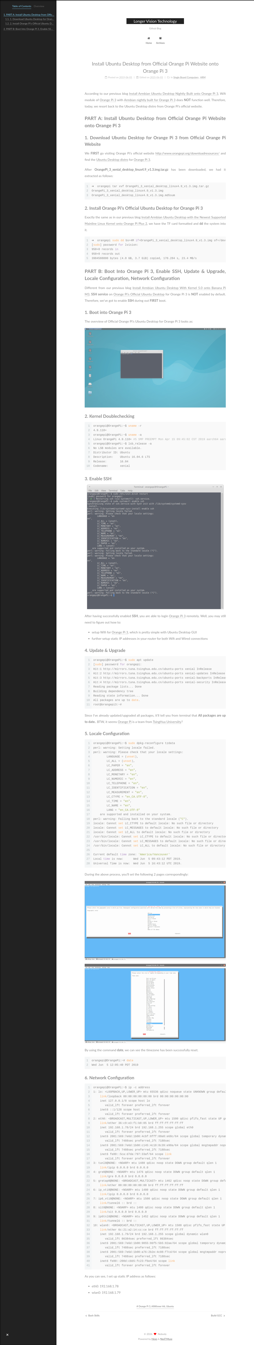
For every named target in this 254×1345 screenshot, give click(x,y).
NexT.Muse (166, 1338)
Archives (160, 40)
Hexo (154, 1338)
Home (149, 40)
